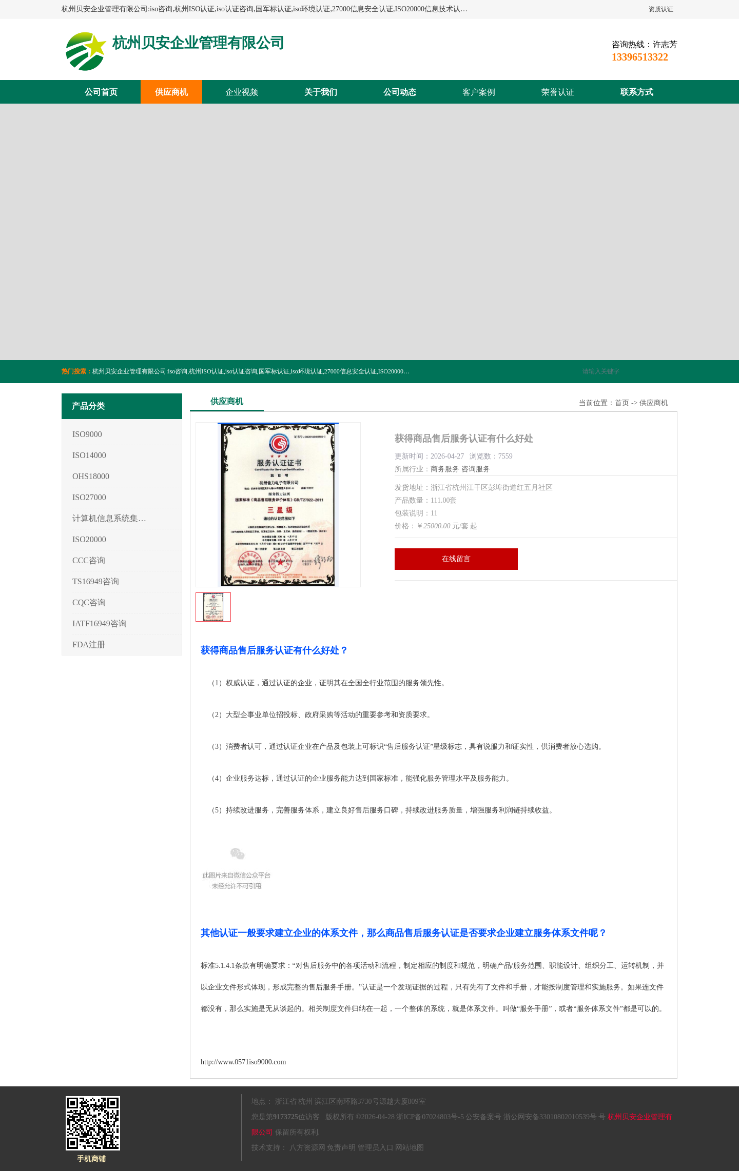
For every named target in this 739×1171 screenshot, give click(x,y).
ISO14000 (89, 455)
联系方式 (636, 92)
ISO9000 (87, 434)
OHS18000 (90, 476)
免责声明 (341, 1148)
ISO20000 (89, 539)
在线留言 (456, 559)
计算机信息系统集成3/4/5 (109, 518)
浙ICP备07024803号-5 (429, 1117)
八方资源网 (307, 1148)
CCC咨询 (88, 560)
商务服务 (445, 469)
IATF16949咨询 (99, 623)
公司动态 (399, 92)
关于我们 (320, 92)
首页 (622, 403)
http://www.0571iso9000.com (243, 1062)
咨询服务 (475, 469)
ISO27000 (89, 497)
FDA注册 (88, 644)
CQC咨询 (89, 602)
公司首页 (101, 92)
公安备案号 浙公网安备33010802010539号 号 (535, 1117)
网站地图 (409, 1148)
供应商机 (171, 92)
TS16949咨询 (95, 581)
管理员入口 (376, 1148)
